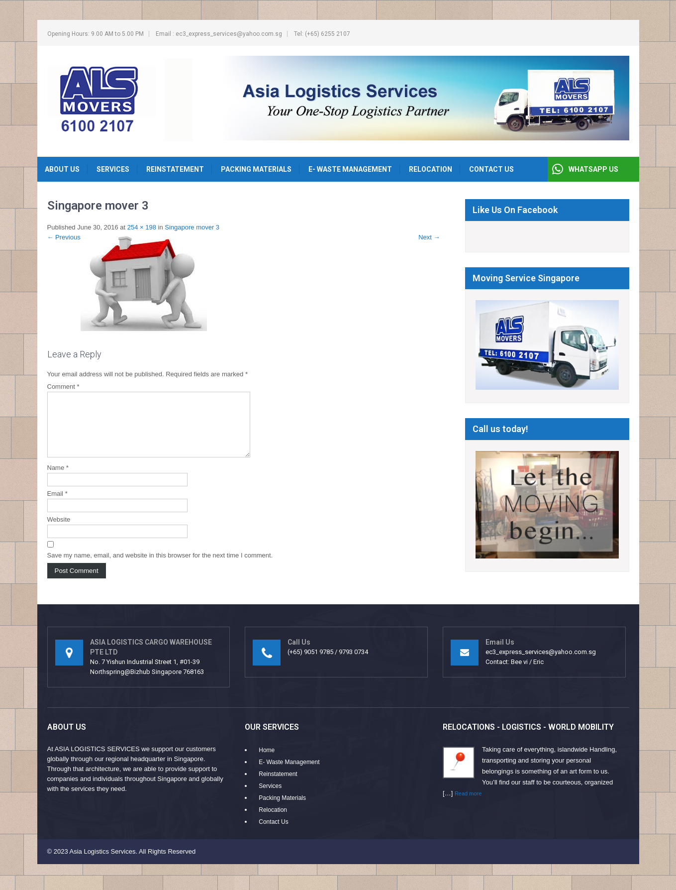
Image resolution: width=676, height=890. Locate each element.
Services (113, 169)
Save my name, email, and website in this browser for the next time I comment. (160, 567)
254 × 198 (141, 227)
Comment (63, 386)
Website (59, 531)
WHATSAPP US (593, 169)
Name (58, 479)
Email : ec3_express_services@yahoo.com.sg (219, 34)
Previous (64, 237)
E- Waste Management (350, 169)
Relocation (430, 169)
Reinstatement (175, 169)
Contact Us (491, 169)
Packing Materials (256, 169)
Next (429, 237)
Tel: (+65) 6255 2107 (322, 34)
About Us (62, 169)
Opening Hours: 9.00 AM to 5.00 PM (95, 34)
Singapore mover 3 (192, 227)
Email (57, 505)
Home (267, 755)
